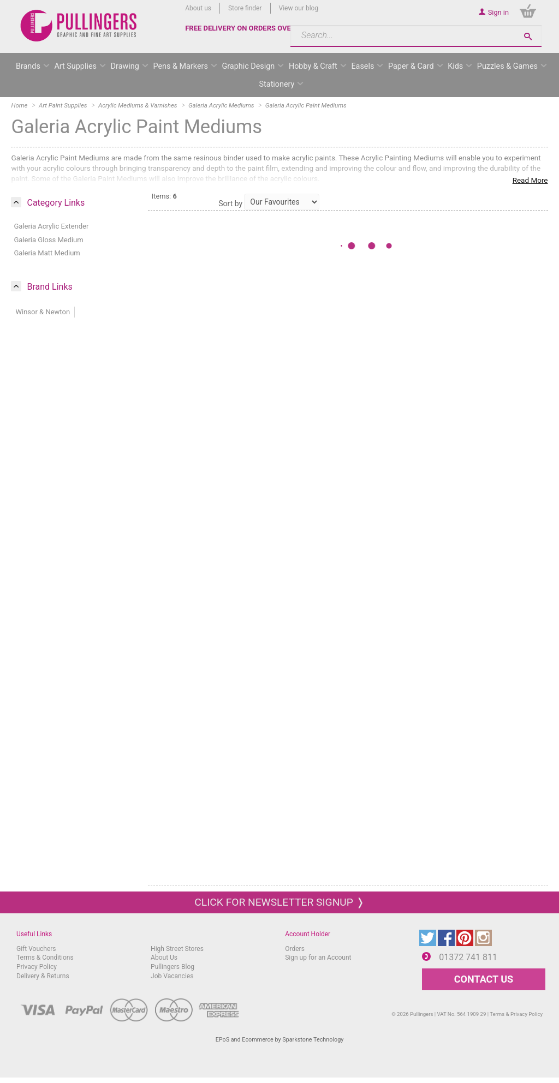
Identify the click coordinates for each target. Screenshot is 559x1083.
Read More (530, 180)
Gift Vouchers (36, 949)
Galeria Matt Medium (47, 253)
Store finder (245, 8)
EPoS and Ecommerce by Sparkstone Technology (280, 1039)
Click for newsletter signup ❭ (279, 902)
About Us (164, 957)
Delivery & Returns (42, 976)
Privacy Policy (36, 967)
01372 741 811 (468, 957)
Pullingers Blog (172, 967)
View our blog (299, 8)
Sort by (230, 203)
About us (198, 8)
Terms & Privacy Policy (516, 1014)
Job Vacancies (172, 976)
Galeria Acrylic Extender (51, 226)
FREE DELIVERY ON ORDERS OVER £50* (249, 28)
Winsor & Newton (42, 312)
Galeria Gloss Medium (48, 240)
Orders (295, 949)
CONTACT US (483, 979)
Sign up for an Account (318, 957)
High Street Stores (177, 949)
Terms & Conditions (45, 957)
